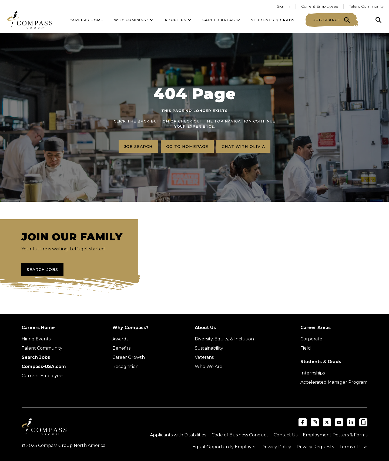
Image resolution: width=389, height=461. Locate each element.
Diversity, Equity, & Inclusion (224, 338)
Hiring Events (36, 338)
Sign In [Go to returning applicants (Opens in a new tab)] (283, 6)
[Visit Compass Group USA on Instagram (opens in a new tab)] (315, 422)
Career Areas (221, 20)
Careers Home (86, 20)
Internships (312, 373)
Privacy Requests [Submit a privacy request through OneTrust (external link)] (315, 446)
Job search (138, 146)
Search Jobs (42, 269)
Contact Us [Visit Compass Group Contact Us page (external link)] (285, 434)
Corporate (311, 338)
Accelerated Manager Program (333, 382)
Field (305, 348)
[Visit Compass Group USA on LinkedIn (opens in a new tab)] (351, 422)
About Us (205, 327)
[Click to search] (378, 20)
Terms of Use (353, 446)
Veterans (204, 357)
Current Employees (43, 375)
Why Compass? (134, 20)
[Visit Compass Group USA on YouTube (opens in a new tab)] (339, 422)
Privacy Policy (276, 446)
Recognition (125, 366)
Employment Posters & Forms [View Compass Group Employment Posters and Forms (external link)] (335, 434)
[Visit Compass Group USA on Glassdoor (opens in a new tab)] (363, 422)
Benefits (121, 348)
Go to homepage (187, 146)
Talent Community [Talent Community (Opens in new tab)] (42, 348)
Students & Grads (273, 20)
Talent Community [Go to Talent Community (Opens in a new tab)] (366, 6)
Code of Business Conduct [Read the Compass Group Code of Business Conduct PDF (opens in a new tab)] (240, 434)
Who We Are (208, 366)
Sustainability (209, 348)
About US (178, 20)
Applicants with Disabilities (178, 434)
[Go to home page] (29, 20)
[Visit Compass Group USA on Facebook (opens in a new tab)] (303, 422)
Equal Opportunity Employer (224, 446)
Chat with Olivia (243, 146)
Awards (120, 338)
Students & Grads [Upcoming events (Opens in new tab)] (320, 361)
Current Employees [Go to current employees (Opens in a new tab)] (319, 6)
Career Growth (128, 357)
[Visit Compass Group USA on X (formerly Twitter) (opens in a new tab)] (327, 422)
